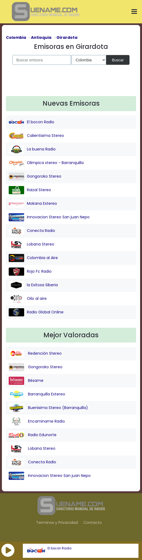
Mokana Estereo (33, 204)
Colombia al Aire (33, 258)
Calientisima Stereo (36, 136)
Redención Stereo (35, 354)
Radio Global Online (36, 312)
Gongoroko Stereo (35, 176)
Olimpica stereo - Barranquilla (46, 163)
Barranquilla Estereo (37, 394)
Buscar (118, 60)
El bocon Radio (59, 548)
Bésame (26, 381)
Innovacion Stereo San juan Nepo (49, 217)
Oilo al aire (28, 299)
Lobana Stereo (31, 244)
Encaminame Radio (37, 421)
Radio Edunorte (32, 435)
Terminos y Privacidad (57, 522)
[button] (7, 550)
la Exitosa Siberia (33, 285)
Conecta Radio (32, 231)
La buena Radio (32, 149)
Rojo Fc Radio (30, 272)
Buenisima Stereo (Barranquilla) (48, 408)
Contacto (92, 522)
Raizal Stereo (30, 190)
